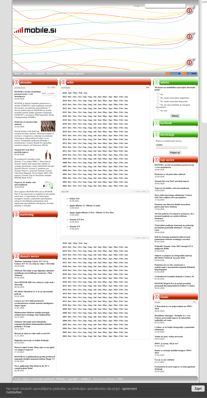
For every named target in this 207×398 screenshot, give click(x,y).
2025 (65, 96)
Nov (75, 96)
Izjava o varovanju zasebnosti (38, 378)
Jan (85, 93)
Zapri (198, 388)
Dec (69, 96)
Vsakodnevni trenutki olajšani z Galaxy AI (174, 276)
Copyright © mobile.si (78, 378)
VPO (120, 378)
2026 (65, 93)
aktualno (28, 73)
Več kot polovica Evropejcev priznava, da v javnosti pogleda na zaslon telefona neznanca (174, 215)
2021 (65, 112)
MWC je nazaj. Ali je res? (167, 343)
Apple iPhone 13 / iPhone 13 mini (85, 205)
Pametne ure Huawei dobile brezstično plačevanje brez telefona (172, 205)
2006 (65, 170)
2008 (65, 162)
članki (161, 297)
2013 (65, 143)
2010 (65, 155)
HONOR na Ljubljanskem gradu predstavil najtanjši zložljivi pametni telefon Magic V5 (35, 357)
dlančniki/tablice (55, 73)
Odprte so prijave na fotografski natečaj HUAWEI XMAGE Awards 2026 (173, 256)
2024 (65, 100)
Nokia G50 (74, 198)
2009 (65, 158)
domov (17, 73)
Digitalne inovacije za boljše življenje (32, 340)
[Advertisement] (107, 42)
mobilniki (39, 73)
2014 (65, 139)
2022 (65, 108)
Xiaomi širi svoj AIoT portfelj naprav (24, 151)
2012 (65, 147)
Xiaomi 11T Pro (77, 219)
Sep (84, 96)
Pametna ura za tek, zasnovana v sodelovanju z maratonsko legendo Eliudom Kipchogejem (175, 267)
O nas (17, 378)
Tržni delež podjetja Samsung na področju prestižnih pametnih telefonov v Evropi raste (174, 227)
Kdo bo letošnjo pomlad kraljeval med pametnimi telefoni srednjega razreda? (172, 238)
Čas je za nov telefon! (164, 359)
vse (147, 87)
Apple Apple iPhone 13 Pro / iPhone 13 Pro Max (92, 212)
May (105, 96)
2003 (65, 182)
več (48, 87)
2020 (65, 116)
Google (137, 6)
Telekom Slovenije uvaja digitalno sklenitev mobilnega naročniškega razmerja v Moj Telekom (35, 272)
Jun (99, 96)
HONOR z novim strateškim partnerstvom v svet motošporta (28, 93)
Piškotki (60, 378)
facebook (163, 123)
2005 (65, 174)
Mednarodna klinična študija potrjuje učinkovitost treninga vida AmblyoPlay (33, 313)
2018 (65, 124)
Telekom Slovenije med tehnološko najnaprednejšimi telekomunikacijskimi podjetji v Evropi (33, 324)
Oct (80, 96)
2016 (65, 131)
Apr (70, 93)
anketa (161, 82)
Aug (90, 96)
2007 (65, 166)
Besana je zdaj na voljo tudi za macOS (32, 333)
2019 (65, 120)
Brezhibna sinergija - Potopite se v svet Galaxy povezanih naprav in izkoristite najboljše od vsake (173, 317)
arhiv (53, 87)
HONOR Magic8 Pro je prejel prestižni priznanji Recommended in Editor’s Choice (175, 284)
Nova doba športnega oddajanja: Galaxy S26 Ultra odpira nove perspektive (173, 196)
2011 (65, 151)
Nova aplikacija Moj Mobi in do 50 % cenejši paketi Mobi (32, 367)
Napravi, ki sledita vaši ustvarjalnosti (25, 183)
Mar (75, 93)
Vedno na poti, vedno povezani (169, 336)
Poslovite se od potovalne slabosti (170, 174)
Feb (80, 93)
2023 (65, 104)
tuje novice (164, 160)
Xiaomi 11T (75, 226)
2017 (65, 127)
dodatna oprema (75, 73)
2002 (65, 186)
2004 (65, 178)
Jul (94, 96)
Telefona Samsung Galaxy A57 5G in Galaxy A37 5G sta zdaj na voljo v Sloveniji (34, 262)
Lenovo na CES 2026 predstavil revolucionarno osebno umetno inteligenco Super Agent (34, 303)
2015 (65, 135)
